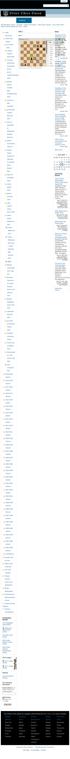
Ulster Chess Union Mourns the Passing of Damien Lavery (61, 142)
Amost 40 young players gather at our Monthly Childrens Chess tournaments (60, 65)
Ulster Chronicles (30, 25)
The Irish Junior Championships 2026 (60, 265)
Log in (64, 1)
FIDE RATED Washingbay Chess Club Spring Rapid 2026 (61, 181)
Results (52, 20)
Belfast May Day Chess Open (60, 222)
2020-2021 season (44, 25)
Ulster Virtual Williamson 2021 (11, 26)
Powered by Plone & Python (24, 747)
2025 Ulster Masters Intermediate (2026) (6, 649)
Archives (22, 20)
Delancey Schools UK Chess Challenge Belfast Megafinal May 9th (61, 236)
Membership (39, 20)
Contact (43, 750)
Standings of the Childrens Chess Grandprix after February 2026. (60, 90)
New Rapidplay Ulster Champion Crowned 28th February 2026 (60, 117)
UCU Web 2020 (58, 25)
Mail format (6, 697)
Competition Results (6, 619)
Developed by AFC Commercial (44, 747)
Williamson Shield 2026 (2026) (7, 630)
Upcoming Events (58, 174)
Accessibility (35, 750)
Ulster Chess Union (49, 714)
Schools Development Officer (35, 733)
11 (69, 162)
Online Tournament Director (60, 728)
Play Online (60, 722)
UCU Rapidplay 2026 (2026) (7, 624)
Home (5, 20)
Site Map (26, 750)
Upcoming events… (58, 289)
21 (59, 167)
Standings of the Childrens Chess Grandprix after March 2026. (60, 37)
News (57, 32)
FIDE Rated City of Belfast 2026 (61, 212)
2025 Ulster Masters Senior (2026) (7, 642)
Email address (8, 689)
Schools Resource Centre (34, 725)
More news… (59, 150)
